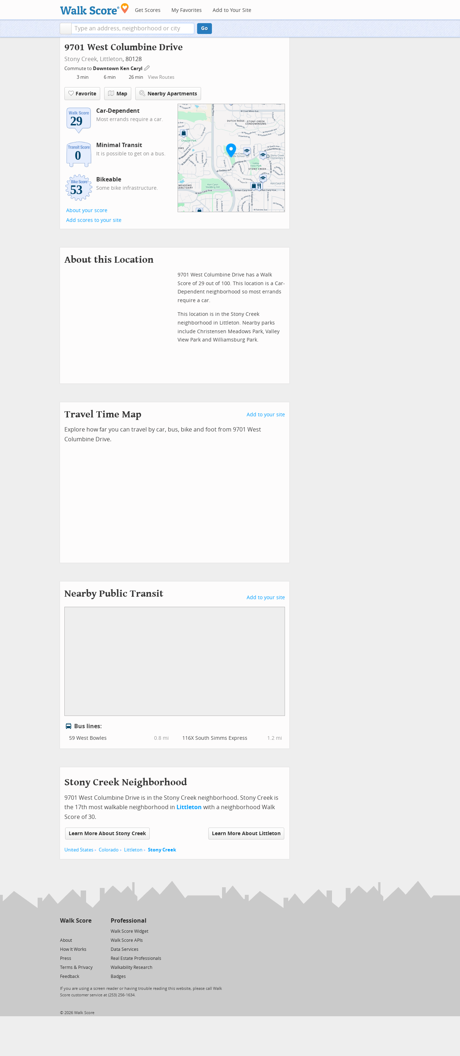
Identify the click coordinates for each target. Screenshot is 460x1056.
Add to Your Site (232, 10)
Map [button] (117, 93)
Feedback (69, 976)
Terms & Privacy (76, 967)
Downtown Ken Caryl (118, 68)
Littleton (111, 59)
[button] (66, 28)
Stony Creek (162, 850)
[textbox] (133, 28)
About (66, 940)
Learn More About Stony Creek (107, 833)
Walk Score (75, 920)
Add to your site (266, 415)
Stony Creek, (81, 59)
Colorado (109, 850)
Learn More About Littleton (246, 833)
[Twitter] (64, 931)
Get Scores (148, 10)
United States (78, 850)
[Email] (86, 931)
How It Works (73, 949)
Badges (118, 976)
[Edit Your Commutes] (147, 67)
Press (65, 958)
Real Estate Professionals (136, 958)
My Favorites (186, 10)
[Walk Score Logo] (94, 9)
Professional (128, 920)
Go (204, 28)
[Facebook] (75, 931)
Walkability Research (131, 967)
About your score (86, 210)
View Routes (161, 77)
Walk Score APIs (127, 940)
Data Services (125, 949)
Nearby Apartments (168, 93)
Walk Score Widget (129, 931)
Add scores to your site (94, 220)
